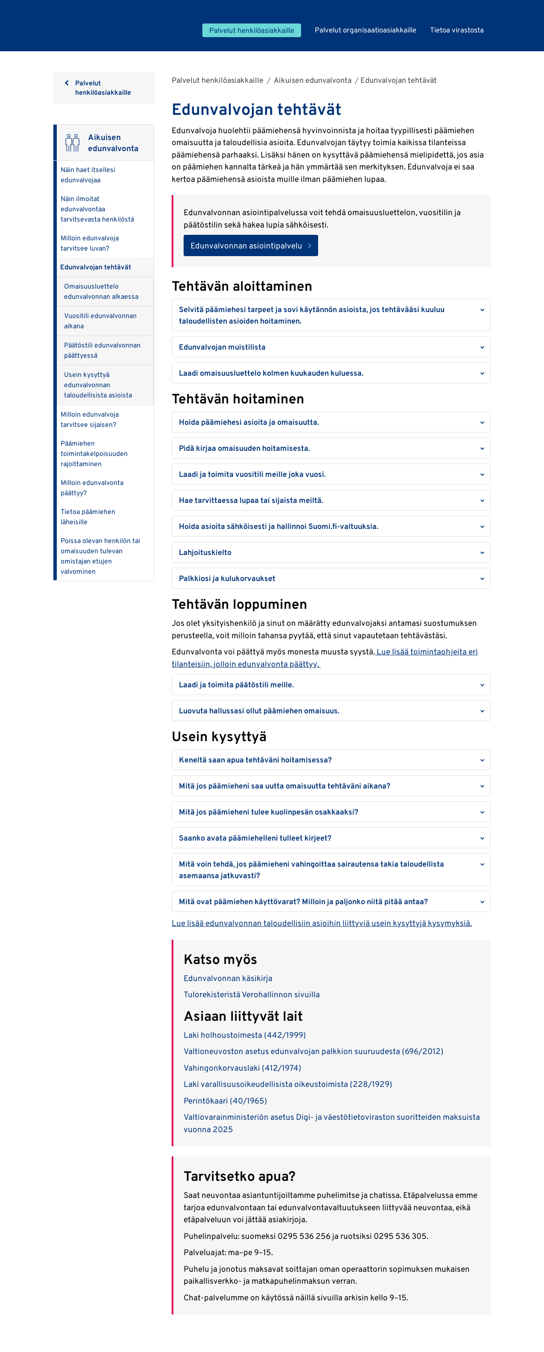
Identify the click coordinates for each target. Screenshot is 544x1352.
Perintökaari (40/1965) (225, 1100)
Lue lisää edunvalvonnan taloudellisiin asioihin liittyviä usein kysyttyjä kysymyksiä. (322, 923)
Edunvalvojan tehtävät (95, 267)
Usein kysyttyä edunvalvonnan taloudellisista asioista (98, 385)
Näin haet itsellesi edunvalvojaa (88, 174)
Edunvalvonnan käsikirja (229, 978)
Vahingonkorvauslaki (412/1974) (242, 1068)
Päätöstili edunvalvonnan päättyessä (102, 350)
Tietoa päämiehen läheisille (88, 516)
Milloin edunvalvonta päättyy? (92, 487)
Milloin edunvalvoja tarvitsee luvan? (90, 243)
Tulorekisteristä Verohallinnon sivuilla (253, 994)
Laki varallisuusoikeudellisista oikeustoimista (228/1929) (290, 1084)
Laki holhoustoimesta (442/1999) (245, 1035)
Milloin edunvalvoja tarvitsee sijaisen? (90, 419)
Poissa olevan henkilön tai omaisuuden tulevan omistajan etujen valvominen (100, 556)
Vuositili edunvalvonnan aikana (100, 320)
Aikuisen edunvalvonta (311, 80)
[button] (331, 315)
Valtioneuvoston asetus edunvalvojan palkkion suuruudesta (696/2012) (314, 1051)
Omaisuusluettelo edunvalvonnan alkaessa (101, 291)
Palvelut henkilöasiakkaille (217, 80)
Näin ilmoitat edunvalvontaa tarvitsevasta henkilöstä (97, 209)
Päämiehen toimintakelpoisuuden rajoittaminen (94, 453)
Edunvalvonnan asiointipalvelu (246, 245)
